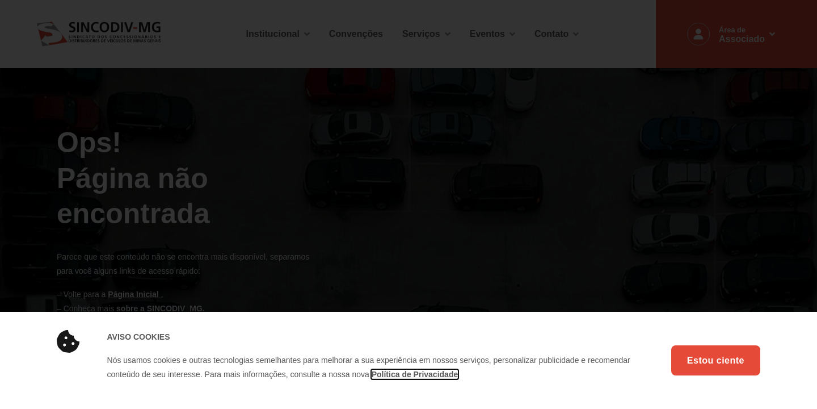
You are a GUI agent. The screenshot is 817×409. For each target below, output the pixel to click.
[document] (408, 204)
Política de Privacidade (415, 374)
